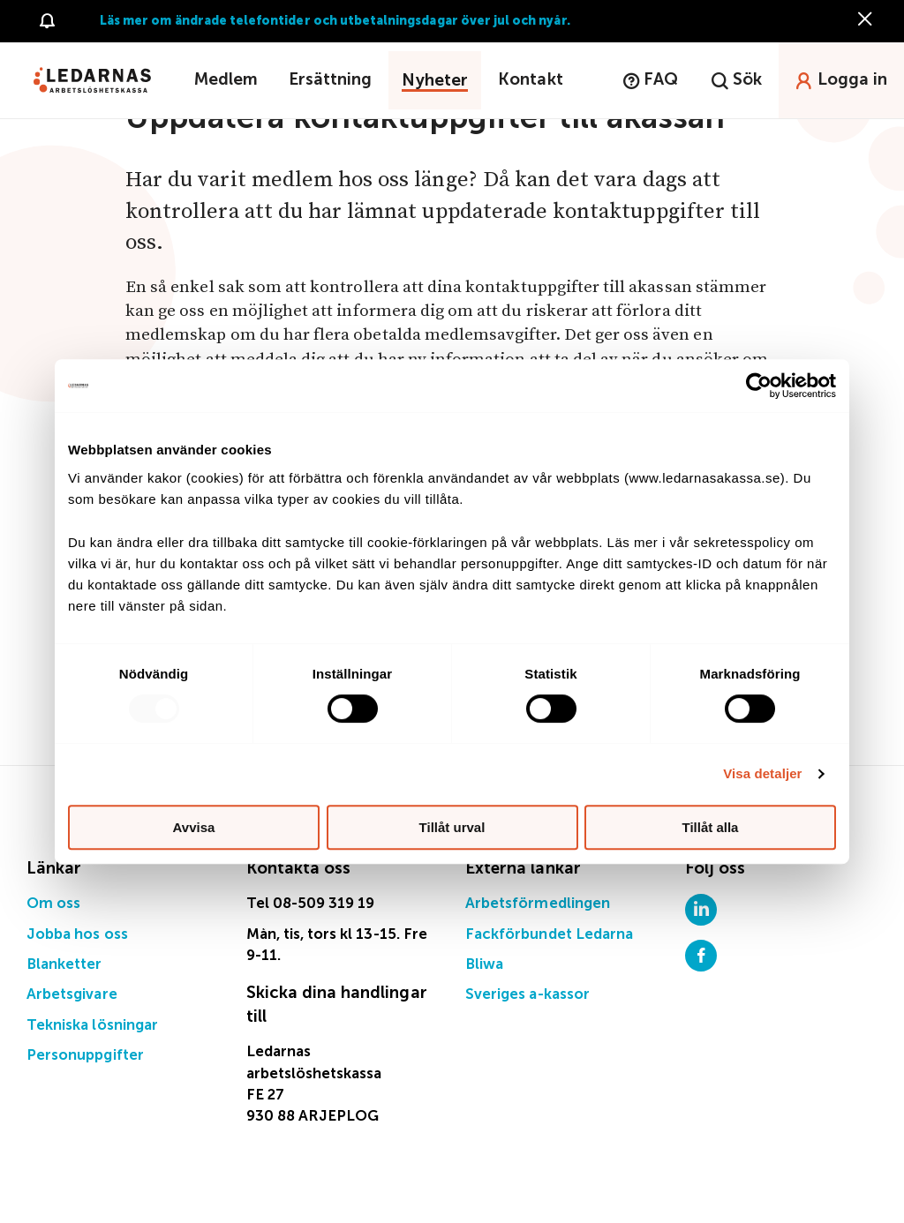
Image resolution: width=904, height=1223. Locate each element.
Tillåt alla (710, 827)
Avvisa (194, 827)
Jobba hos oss (77, 934)
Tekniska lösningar (92, 1025)
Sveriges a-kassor (527, 994)
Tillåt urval (452, 827)
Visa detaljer (762, 773)
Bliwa (484, 964)
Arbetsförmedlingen (537, 904)
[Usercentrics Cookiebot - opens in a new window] (759, 385)
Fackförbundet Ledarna (549, 934)
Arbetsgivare (71, 994)
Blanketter (64, 964)
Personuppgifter (85, 1055)
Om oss (53, 904)
